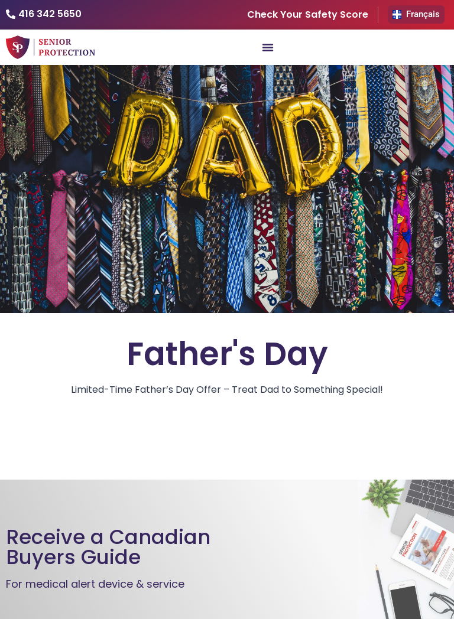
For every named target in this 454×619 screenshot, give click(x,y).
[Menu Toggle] (268, 47)
